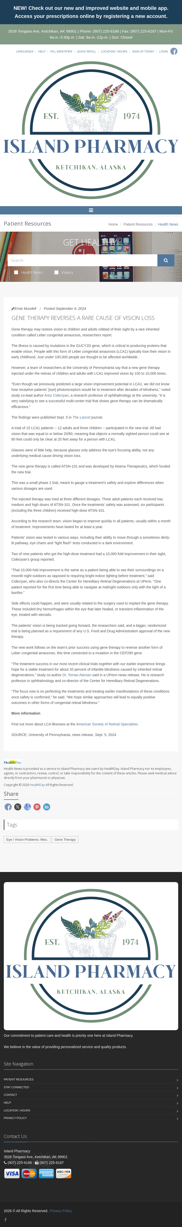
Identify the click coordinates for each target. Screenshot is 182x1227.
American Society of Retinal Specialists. (107, 724)
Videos (63, 272)
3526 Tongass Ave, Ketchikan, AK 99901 (42, 31)
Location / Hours (114, 51)
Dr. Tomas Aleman (77, 675)
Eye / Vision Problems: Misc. (27, 839)
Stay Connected (16, 1087)
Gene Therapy (65, 839)
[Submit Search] (165, 260)
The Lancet (81, 417)
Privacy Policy (15, 1118)
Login (163, 51)
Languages (24, 51)
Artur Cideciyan (56, 395)
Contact (10, 1094)
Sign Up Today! (143, 51)
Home (113, 224)
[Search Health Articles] (82, 260)
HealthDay (37, 785)
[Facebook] (173, 51)
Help (42, 51)
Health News (28, 272)
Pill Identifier (61, 51)
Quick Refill (86, 51)
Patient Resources (138, 224)
